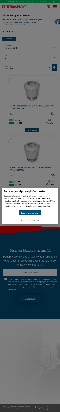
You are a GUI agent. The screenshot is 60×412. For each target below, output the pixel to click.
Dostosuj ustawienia (30, 220)
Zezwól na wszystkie (30, 213)
